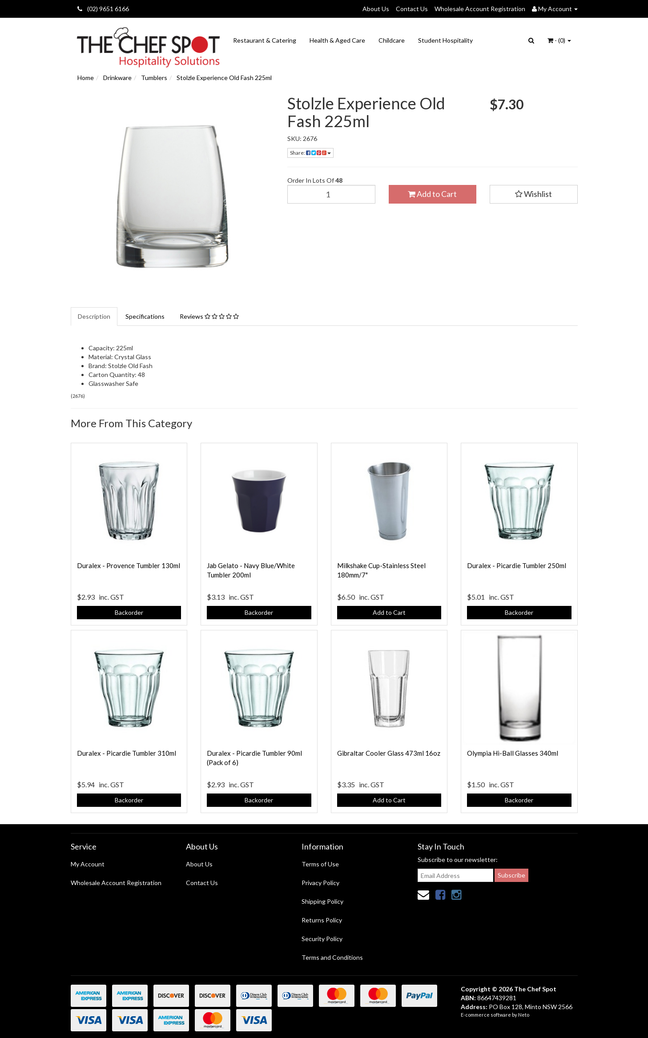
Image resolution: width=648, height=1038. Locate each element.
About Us (375, 8)
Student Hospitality (445, 40)
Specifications (145, 316)
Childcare (391, 40)
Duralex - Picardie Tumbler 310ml (126, 753)
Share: (310, 152)
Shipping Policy (322, 901)
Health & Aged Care (337, 40)
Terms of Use (320, 864)
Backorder (129, 612)
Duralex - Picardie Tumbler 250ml (516, 565)
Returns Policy (322, 920)
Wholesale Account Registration (480, 8)
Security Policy (322, 938)
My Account (88, 864)
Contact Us (412, 8)
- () (559, 40)
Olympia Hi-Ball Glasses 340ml (512, 753)
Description (94, 316)
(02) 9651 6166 (103, 8)
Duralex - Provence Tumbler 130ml (128, 565)
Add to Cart (432, 194)
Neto (523, 1015)
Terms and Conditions (332, 957)
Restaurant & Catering (264, 40)
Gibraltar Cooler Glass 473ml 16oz (388, 753)
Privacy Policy (320, 882)
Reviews (209, 316)
